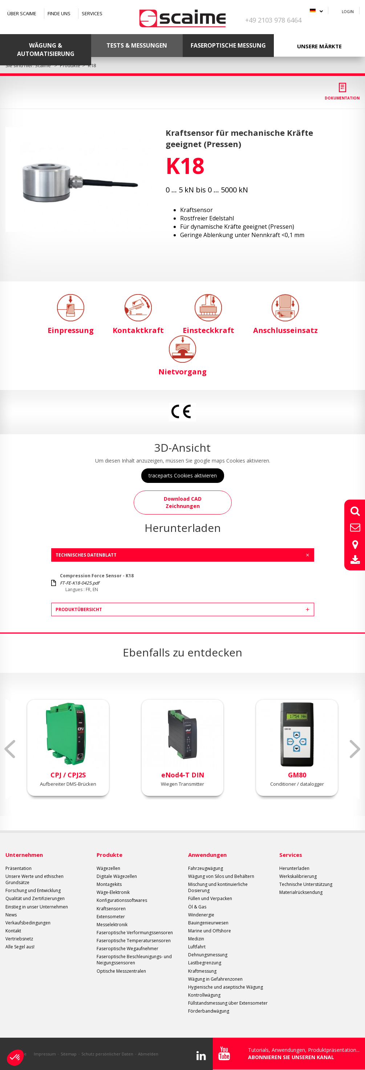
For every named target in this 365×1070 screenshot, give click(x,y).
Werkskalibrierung (298, 876)
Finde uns (59, 13)
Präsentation (18, 868)
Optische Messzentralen (121, 971)
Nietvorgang (182, 356)
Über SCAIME (21, 13)
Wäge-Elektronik (113, 892)
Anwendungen (207, 854)
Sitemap (69, 1054)
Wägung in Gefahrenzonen (215, 979)
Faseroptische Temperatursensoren (134, 940)
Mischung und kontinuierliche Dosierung (218, 887)
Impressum (45, 1054)
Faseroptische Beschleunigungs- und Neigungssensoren (134, 959)
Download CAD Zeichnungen (183, 502)
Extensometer (111, 917)
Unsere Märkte (319, 46)
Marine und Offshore (209, 931)
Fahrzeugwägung (205, 868)
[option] (79, 179)
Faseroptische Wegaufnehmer (127, 948)
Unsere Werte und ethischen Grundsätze (34, 879)
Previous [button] (9, 749)
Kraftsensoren (111, 909)
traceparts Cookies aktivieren (183, 475)
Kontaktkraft (138, 314)
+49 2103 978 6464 (273, 20)
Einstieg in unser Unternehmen (36, 907)
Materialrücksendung (301, 892)
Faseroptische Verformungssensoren (135, 932)
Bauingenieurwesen (208, 923)
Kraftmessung (202, 971)
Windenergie (201, 915)
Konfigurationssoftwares (122, 900)
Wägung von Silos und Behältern (221, 876)
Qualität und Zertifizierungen (35, 898)
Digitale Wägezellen (117, 876)
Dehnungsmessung (207, 955)
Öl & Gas (197, 907)
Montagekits (109, 884)
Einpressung (71, 314)
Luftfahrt (197, 947)
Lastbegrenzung (204, 963)
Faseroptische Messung (228, 45)
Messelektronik (112, 924)
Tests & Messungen (136, 45)
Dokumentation (342, 98)
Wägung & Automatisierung (45, 49)
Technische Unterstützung (305, 884)
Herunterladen (294, 868)
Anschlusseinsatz (285, 314)
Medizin (196, 939)
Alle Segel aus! (20, 947)
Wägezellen (108, 868)
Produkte (109, 854)
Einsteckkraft (208, 314)
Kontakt (13, 931)
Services (92, 13)
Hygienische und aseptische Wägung (225, 987)
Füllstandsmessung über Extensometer (228, 1003)
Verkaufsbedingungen (27, 923)
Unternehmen (24, 854)
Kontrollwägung (204, 995)
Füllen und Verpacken (210, 898)
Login (348, 11)
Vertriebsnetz (19, 939)
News (11, 915)
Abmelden (148, 1054)
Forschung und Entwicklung (33, 890)
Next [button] (355, 749)
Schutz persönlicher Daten (107, 1054)
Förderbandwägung (208, 1011)
